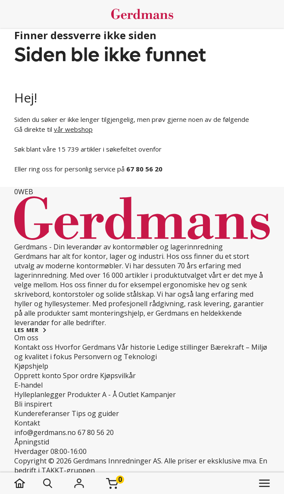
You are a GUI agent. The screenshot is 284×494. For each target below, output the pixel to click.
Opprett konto (37, 375)
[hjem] (28, 483)
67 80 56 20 (96, 432)
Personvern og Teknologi (115, 356)
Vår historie (136, 347)
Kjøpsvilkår (118, 375)
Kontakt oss (33, 347)
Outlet (129, 394)
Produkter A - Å (92, 394)
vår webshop (73, 129)
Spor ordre (80, 375)
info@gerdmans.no (45, 432)
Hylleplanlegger (40, 394)
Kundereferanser (42, 413)
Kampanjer (158, 394)
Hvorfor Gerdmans (85, 347)
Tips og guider (95, 413)
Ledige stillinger (183, 347)
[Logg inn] (79, 483)
